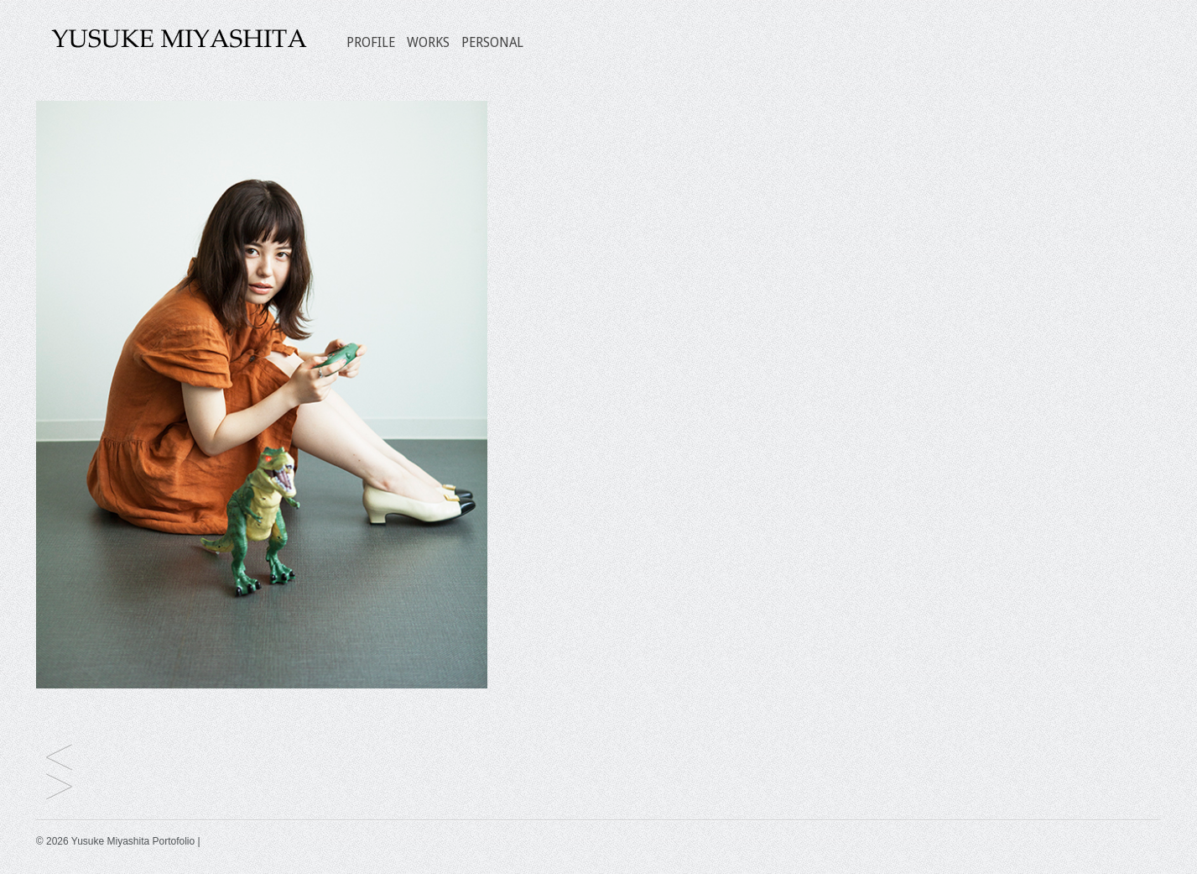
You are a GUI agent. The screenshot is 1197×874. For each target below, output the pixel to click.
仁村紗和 (59, 788)
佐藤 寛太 (59, 758)
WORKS (428, 42)
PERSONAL (492, 42)
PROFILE (370, 42)
